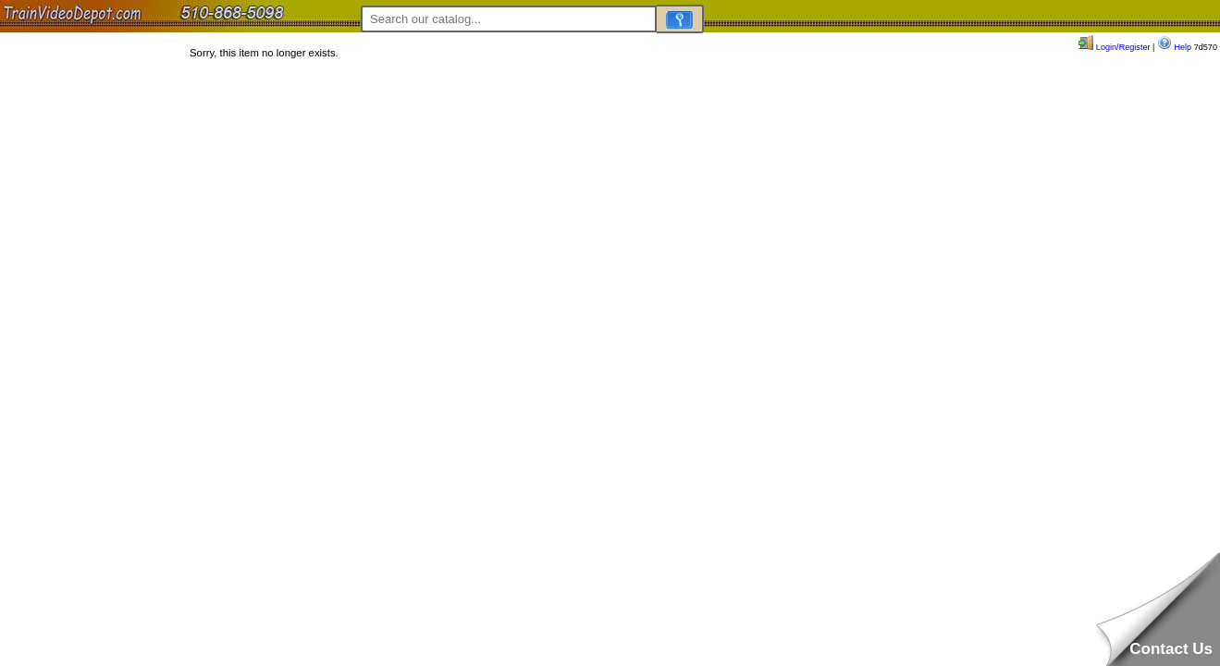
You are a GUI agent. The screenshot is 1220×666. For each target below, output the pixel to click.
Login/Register (1114, 47)
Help (1174, 47)
